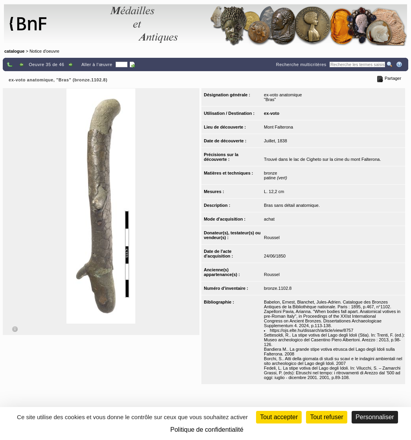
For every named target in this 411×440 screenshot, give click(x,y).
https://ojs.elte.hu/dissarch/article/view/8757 (311, 330)
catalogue (14, 51)
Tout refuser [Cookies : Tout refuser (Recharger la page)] (326, 417)
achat (269, 219)
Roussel (272, 237)
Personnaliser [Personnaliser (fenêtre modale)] (375, 417)
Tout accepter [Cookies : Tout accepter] (279, 417)
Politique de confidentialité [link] (206, 429)
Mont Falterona (278, 127)
